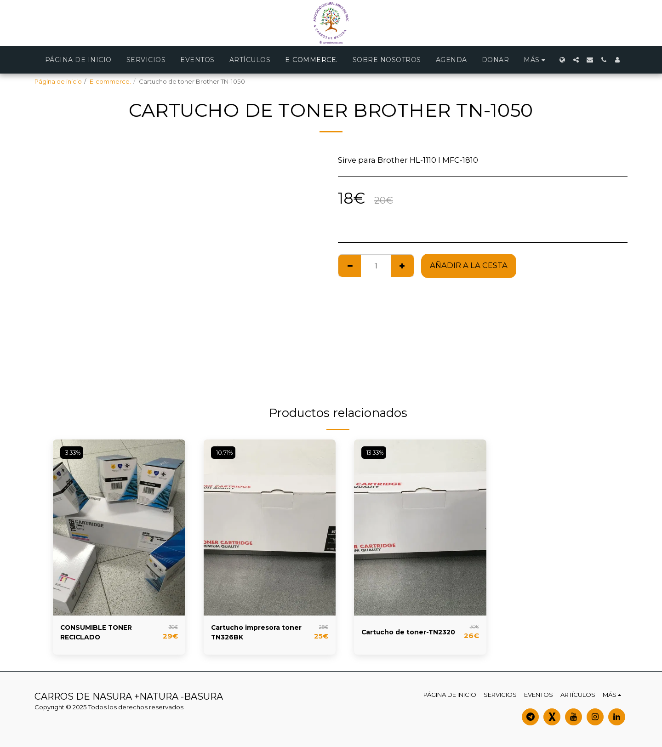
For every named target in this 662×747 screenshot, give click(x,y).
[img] (119, 527)
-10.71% (225, 452)
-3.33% (74, 452)
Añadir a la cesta (469, 265)
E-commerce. (110, 81)
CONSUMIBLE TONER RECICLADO (101, 634)
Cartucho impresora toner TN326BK (251, 634)
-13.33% (376, 452)
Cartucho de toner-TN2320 (400, 634)
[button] (576, 60)
